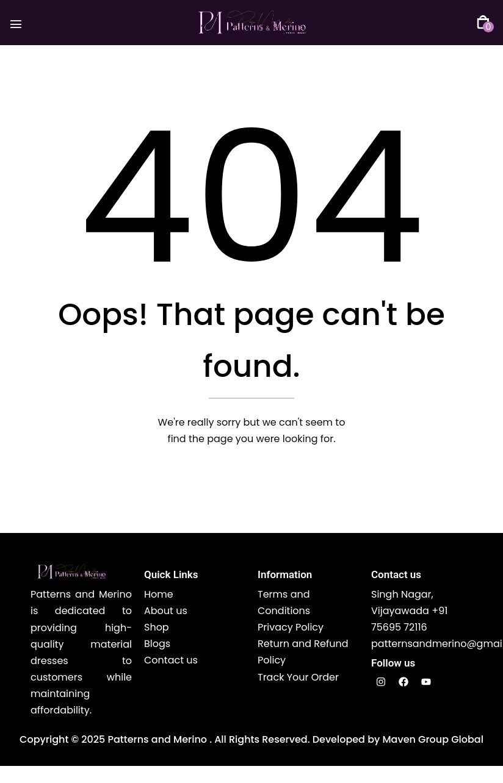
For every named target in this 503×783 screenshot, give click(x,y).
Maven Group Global (432, 740)
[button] (483, 23)
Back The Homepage (244, 483)
